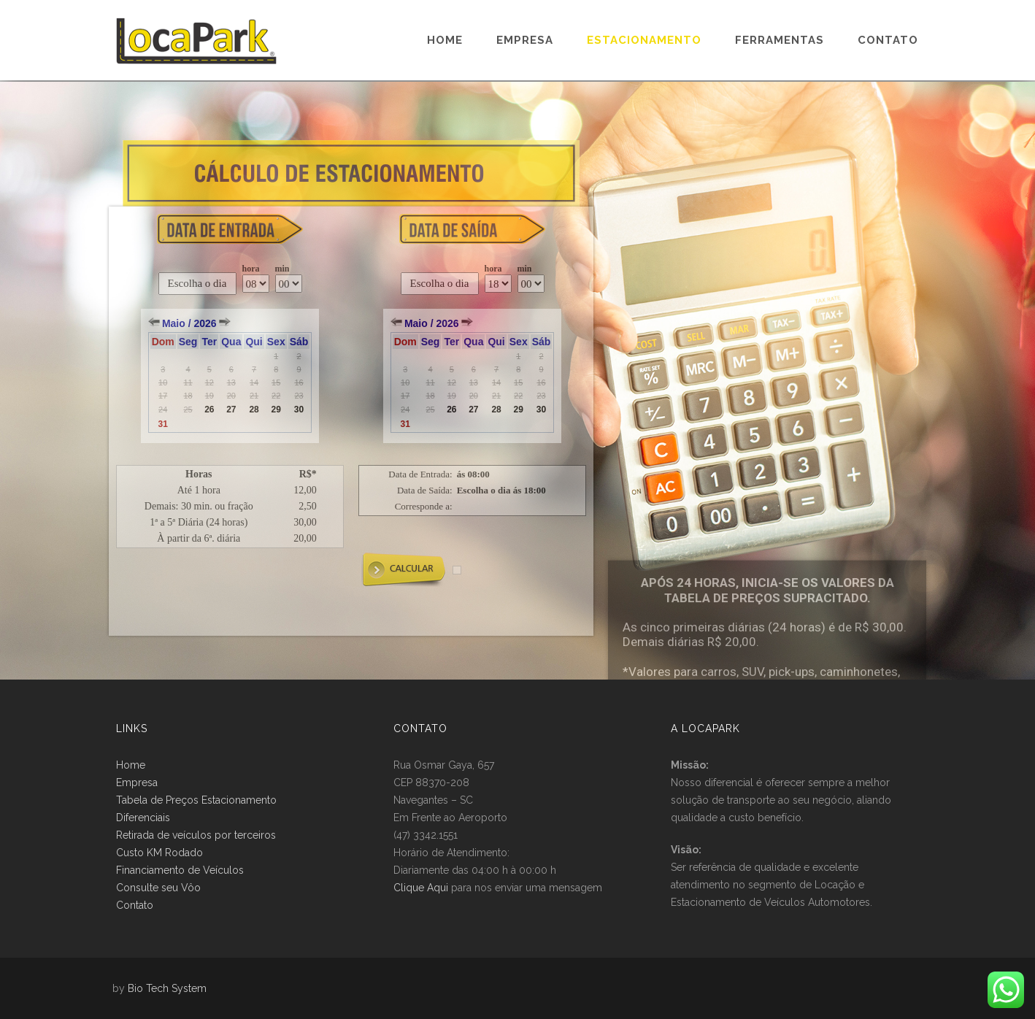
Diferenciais (143, 817)
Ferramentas (779, 40)
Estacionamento (644, 40)
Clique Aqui (420, 887)
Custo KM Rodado (159, 852)
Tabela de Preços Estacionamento (196, 800)
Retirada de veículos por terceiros (196, 835)
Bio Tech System (167, 988)
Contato (888, 40)
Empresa (524, 40)
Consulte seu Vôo (158, 887)
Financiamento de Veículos (180, 870)
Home (445, 40)
